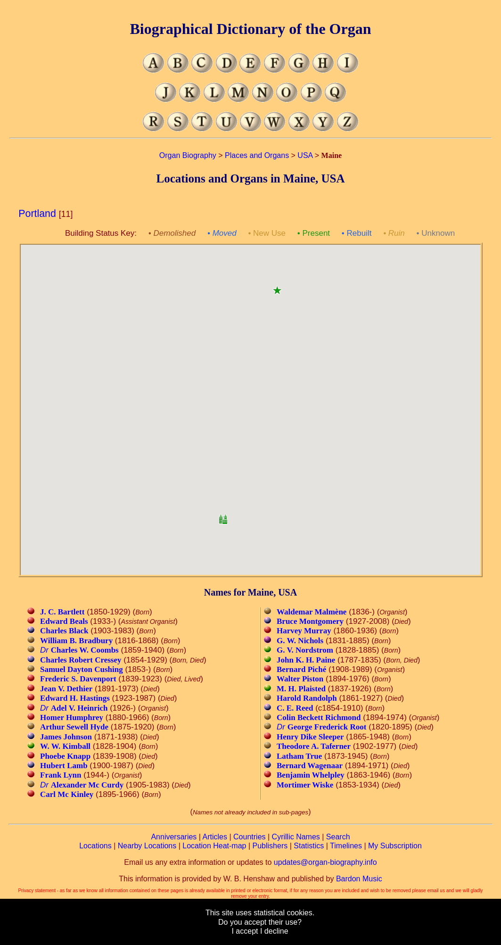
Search (338, 837)
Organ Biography (187, 155)
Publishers (270, 846)
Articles (215, 837)
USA (304, 155)
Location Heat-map (214, 846)
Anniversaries (174, 837)
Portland (37, 213)
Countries (249, 837)
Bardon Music (359, 879)
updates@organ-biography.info (325, 862)
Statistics (309, 846)
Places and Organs (257, 155)
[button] (277, 287)
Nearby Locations (147, 846)
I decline (274, 931)
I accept (244, 931)
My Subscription (395, 846)
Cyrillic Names (296, 837)
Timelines (346, 846)
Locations (95, 846)
